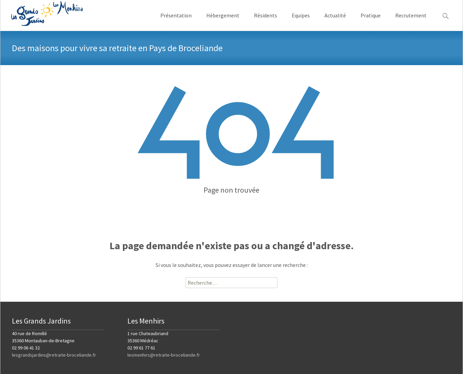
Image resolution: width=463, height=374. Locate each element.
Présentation (176, 21)
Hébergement (222, 21)
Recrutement (411, 21)
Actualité (335, 21)
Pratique (371, 21)
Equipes (301, 21)
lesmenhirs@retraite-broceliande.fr (163, 355)
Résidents (265, 21)
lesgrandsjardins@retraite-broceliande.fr (54, 355)
